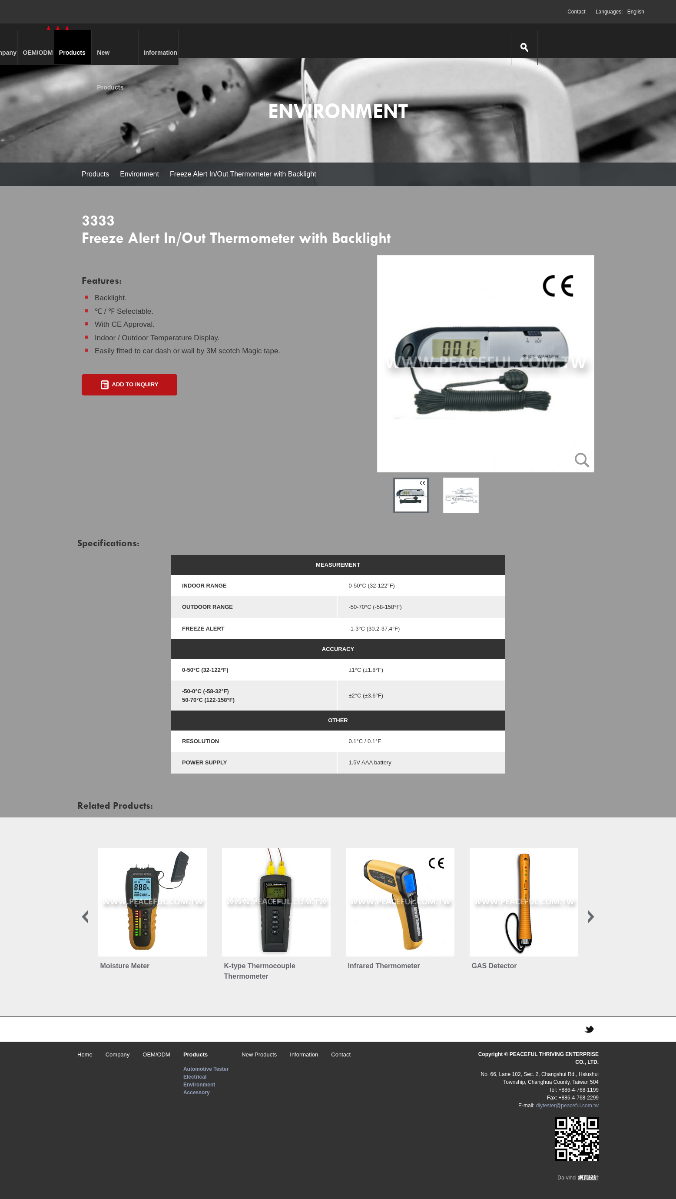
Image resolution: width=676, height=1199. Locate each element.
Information (417, 41)
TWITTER (589, 1029)
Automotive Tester (206, 1069)
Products (269, 41)
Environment (139, 174)
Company (143, 41)
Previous (85, 917)
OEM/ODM (207, 41)
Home (85, 1054)
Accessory (196, 1092)
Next (591, 917)
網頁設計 (588, 1178)
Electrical (194, 1077)
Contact (576, 12)
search (637, 40)
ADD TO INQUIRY (135, 384)
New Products (344, 41)
